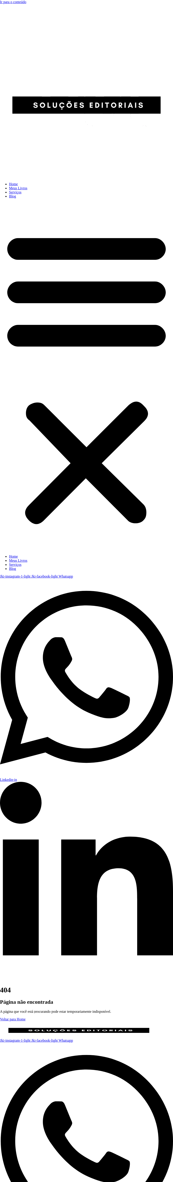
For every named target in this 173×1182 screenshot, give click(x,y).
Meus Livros (18, 188)
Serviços (15, 192)
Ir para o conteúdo (13, 2)
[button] (86, 376)
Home (13, 184)
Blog (12, 196)
